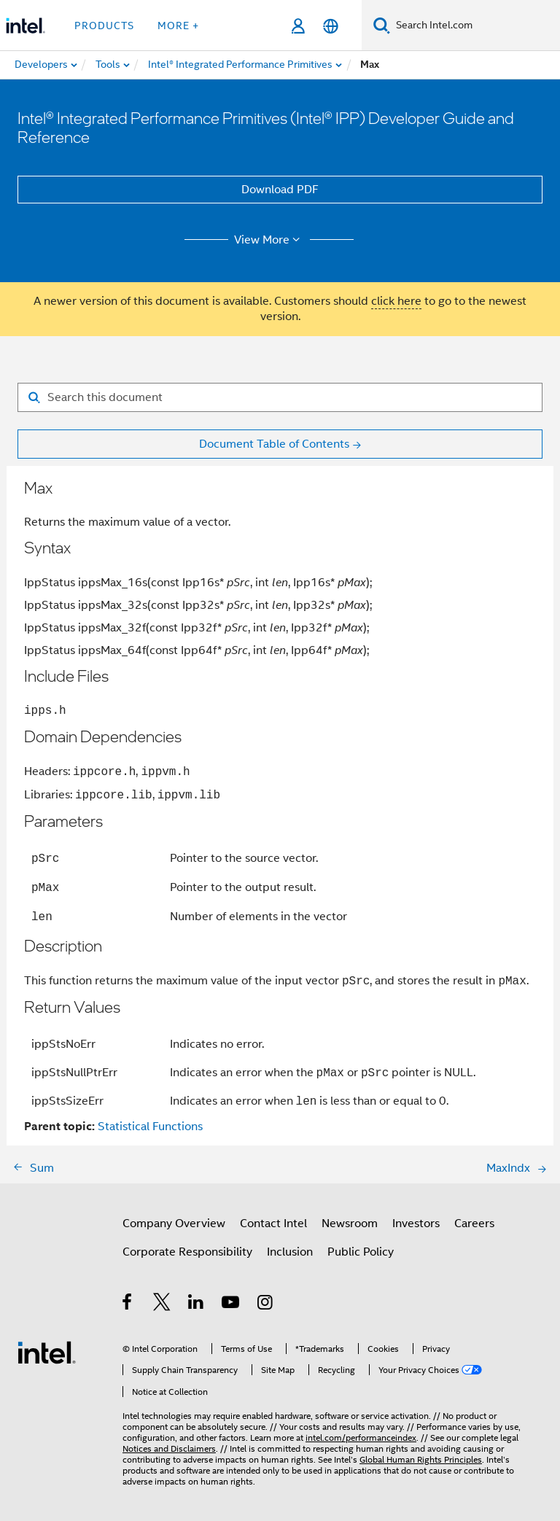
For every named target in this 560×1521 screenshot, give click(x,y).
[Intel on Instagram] (265, 1304)
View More (269, 240)
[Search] (381, 25)
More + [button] (178, 25)
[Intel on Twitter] (162, 1304)
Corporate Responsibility (187, 1252)
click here (396, 301)
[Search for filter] (280, 397)
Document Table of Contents (274, 444)
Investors (416, 1223)
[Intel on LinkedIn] (196, 1304)
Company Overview (173, 1223)
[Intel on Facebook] (128, 1304)
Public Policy (360, 1252)
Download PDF (280, 189)
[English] (330, 26)
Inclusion (290, 1252)
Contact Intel (273, 1223)
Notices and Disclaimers (169, 1448)
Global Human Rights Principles (420, 1459)
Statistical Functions (150, 1126)
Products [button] (104, 25)
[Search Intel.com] (475, 25)
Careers (474, 1223)
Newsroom (350, 1223)
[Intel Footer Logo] (47, 1352)
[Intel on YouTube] (231, 1304)
